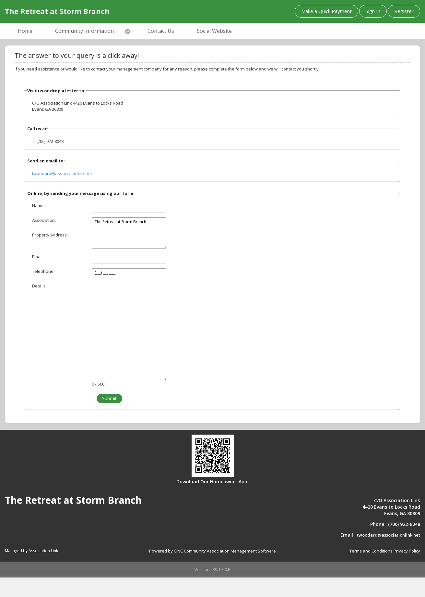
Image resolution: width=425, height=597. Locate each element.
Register (404, 11)
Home (25, 30)
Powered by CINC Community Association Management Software (212, 551)
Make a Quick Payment (326, 11)
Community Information (84, 30)
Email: (37, 257)
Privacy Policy (407, 551)
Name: (38, 206)
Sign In (373, 11)
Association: (44, 220)
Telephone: (43, 271)
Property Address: (50, 235)
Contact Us (161, 30)
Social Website (214, 30)
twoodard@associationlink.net (62, 173)
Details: (39, 286)
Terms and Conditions (371, 551)
